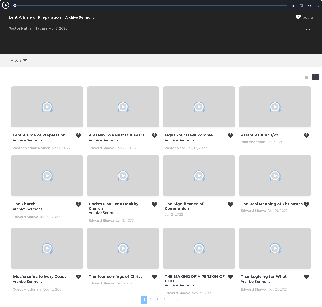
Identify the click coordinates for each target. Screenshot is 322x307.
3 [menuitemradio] (157, 300)
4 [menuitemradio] (164, 300)
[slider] (151, 5)
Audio (308, 18)
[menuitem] (178, 300)
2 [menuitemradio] (151, 300)
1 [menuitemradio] (144, 300)
